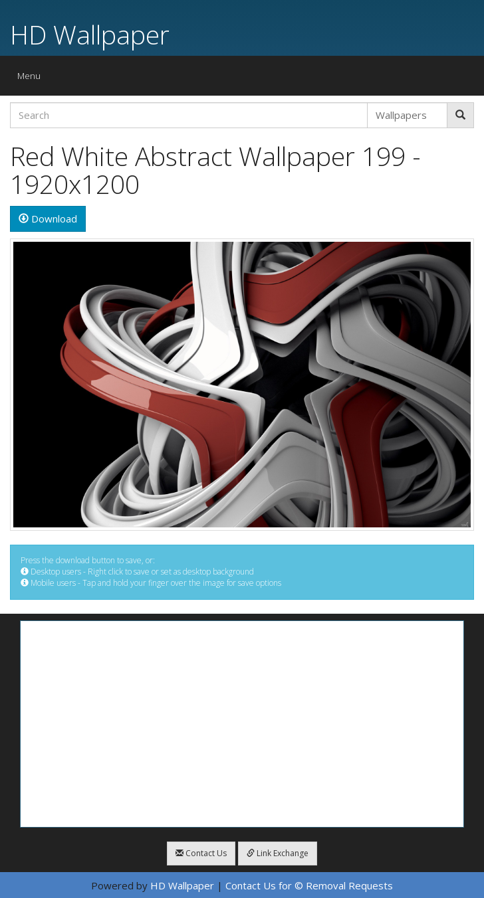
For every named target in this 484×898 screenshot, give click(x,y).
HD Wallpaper (90, 34)
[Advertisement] (242, 724)
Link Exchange (277, 853)
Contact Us (201, 853)
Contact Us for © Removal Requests (309, 885)
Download (48, 218)
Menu (32, 78)
